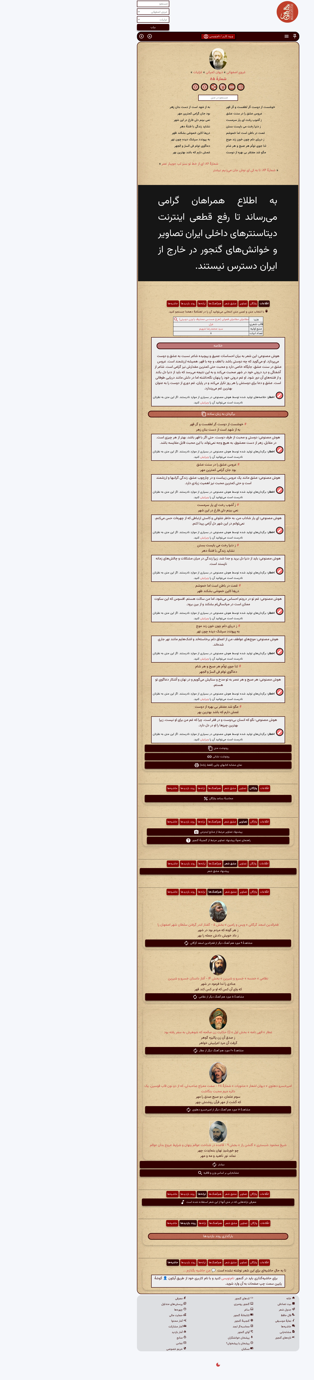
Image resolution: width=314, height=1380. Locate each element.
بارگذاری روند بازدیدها (157, 1236)
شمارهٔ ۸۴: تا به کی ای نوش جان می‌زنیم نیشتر (183, 170)
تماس (120, 1343)
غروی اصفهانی (174, 72)
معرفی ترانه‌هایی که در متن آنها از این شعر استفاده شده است (157, 1202)
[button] (234, 36)
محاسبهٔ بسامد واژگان (157, 798)
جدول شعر (226, 1310)
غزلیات (136, 72)
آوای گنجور (184, 1332)
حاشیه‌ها (112, 304)
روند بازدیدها (127, 304)
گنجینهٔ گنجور (182, 1321)
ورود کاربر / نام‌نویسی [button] (157, 36)
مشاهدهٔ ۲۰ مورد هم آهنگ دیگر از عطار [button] (157, 1050)
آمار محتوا (117, 1321)
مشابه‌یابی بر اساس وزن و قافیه (157, 1173)
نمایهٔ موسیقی (224, 1321)
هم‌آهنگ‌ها (153, 304)
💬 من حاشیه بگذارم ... (138, 1270)
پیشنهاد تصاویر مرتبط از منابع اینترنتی (157, 832)
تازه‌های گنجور (224, 1338)
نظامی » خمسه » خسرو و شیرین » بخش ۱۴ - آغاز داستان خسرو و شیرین (157, 978)
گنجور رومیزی (182, 1304)
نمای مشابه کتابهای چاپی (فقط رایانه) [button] (157, 765)
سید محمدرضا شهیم (150, 329)
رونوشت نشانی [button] (157, 756)
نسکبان (186, 1349)
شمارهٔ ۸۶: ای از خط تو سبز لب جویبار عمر (129, 164)
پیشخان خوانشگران (179, 1338)
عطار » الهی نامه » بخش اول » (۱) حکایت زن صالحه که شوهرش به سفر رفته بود (157, 1032)
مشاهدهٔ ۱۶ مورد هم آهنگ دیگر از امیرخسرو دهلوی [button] (157, 1109)
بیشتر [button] (157, 1164)
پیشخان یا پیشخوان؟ (178, 1343)
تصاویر (182, 304)
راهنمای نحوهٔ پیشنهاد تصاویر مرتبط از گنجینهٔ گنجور (157, 840)
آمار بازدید (118, 1332)
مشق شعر (169, 304)
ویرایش (143, 402)
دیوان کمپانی (153, 72)
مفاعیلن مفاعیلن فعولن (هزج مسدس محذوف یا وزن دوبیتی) (153, 319)
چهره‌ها (119, 1310)
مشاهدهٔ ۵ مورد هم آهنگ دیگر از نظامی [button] (157, 996)
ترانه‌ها (140, 304)
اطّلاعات (203, 304)
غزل (150, 324)
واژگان (192, 304)
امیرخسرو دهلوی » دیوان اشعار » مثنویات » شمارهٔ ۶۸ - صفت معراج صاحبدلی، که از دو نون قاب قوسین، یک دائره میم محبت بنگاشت (157, 1088)
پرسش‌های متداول (112, 1304)
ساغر (187, 1310)
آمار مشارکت (116, 1327)
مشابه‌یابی (226, 1332)
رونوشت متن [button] (157, 748)
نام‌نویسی (166, 1278)
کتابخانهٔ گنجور (182, 1315)
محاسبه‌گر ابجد (181, 1327)
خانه (229, 1298)
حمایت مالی (116, 1315)
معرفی (119, 1298)
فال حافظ (227, 1315)
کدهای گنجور (183, 1298)
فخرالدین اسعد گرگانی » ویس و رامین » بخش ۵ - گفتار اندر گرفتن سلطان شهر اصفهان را (157, 925)
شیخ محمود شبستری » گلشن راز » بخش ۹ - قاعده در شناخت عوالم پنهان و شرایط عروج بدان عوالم (157, 1145)
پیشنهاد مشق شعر (157, 871)
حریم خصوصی (115, 1349)
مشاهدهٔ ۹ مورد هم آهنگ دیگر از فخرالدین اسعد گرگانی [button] (157, 943)
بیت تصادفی (225, 1304)
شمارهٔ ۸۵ (157, 79)
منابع (120, 1338)
